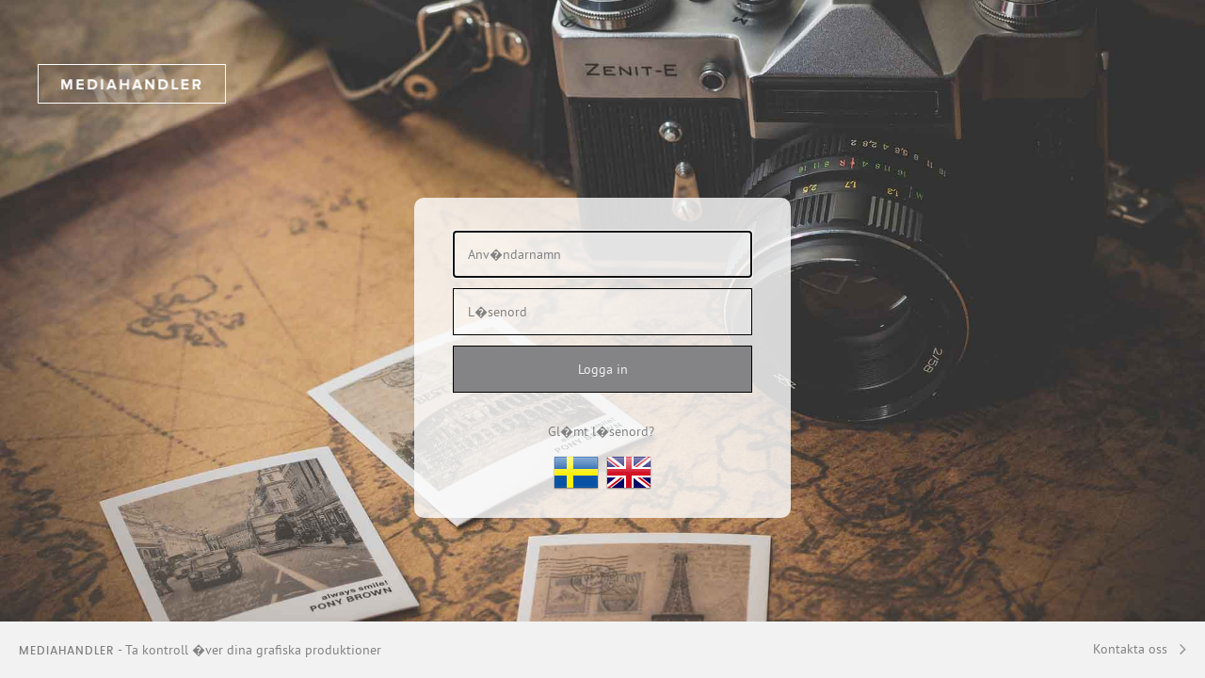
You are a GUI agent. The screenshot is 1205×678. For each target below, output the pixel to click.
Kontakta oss (1130, 648)
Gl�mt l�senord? (601, 431)
